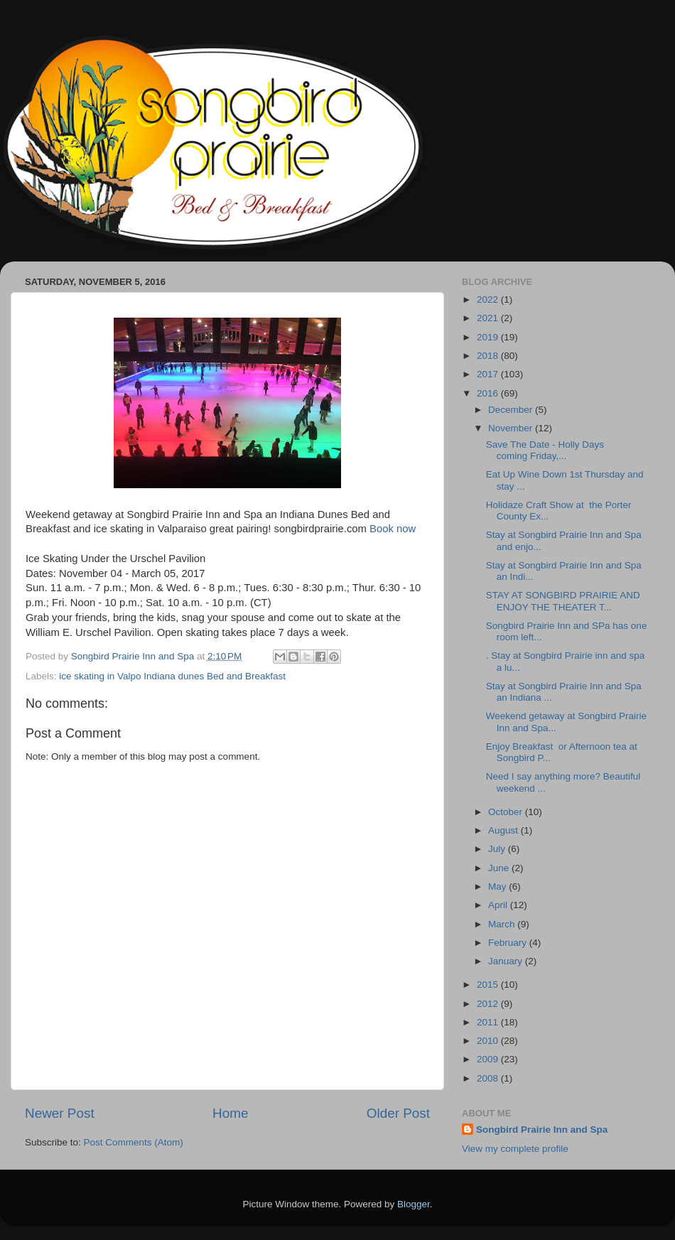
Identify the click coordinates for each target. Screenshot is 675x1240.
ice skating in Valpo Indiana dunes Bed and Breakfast (172, 676)
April (499, 905)
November (511, 428)
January (506, 961)
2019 (489, 337)
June (500, 868)
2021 (489, 318)
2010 (489, 1040)
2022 (489, 299)
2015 (489, 984)
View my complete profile (515, 1148)
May (498, 886)
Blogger (413, 1204)
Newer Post (59, 1113)
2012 (489, 1003)
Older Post (398, 1113)
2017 (489, 374)
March (502, 924)
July (498, 848)
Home (230, 1113)
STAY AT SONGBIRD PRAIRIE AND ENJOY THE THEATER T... (563, 601)
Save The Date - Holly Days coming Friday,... (545, 450)
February (508, 942)
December (511, 409)
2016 (489, 393)
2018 (489, 355)
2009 (489, 1059)
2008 (489, 1078)
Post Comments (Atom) (133, 1142)
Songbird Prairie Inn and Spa (542, 1129)
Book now (392, 528)
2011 (489, 1022)
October (506, 812)
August (504, 830)
